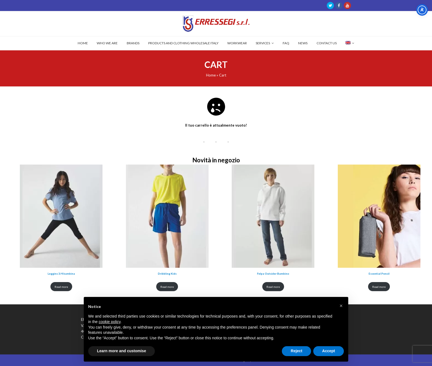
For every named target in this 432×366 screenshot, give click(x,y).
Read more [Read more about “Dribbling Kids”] (167, 286)
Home (211, 75)
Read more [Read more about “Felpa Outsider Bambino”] (273, 286)
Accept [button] (328, 351)
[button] (341, 305)
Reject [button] (296, 351)
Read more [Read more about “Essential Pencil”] (379, 286)
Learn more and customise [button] (121, 351)
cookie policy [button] (109, 321)
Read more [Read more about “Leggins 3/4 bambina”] (61, 286)
